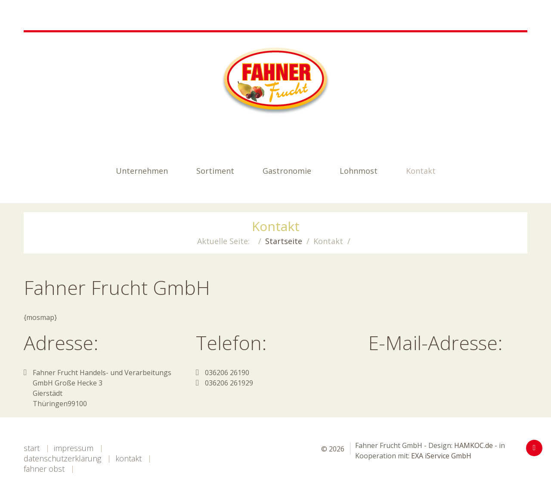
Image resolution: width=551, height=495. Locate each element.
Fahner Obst (44, 469)
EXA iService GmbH (441, 456)
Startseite (283, 241)
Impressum (73, 448)
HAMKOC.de (473, 445)
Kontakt (128, 458)
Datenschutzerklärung (62, 458)
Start (32, 448)
